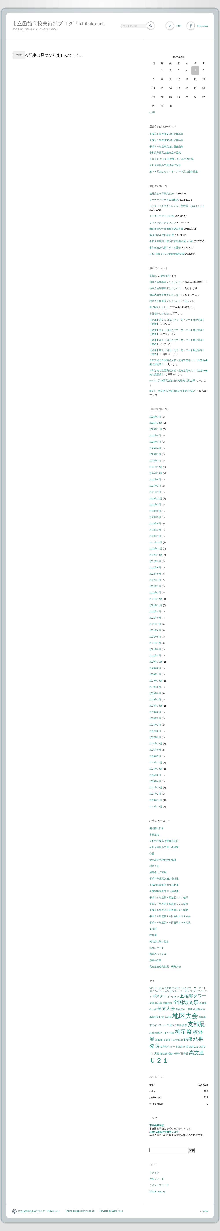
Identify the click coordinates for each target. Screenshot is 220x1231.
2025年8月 (155, 441)
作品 (151, 853)
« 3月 (152, 112)
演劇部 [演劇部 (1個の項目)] (166, 1040)
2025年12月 (155, 422)
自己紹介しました (159, 307)
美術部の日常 (156, 828)
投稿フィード (156, 1179)
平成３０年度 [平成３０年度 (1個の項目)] (174, 1025)
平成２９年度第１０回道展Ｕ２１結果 (170, 916)
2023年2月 (155, 530)
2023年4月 (155, 523)
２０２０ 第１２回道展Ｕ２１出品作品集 (171, 159)
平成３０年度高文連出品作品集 (166, 146)
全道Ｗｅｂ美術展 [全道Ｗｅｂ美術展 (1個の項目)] (185, 1009)
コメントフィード (159, 1185)
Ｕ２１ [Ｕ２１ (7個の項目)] (159, 1060)
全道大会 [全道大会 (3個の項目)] (166, 1008)
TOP (19, 55)
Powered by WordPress (111, 1211)
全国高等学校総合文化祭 (162, 859)
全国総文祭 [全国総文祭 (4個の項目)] (185, 1002)
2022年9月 (155, 561)
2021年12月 (155, 599)
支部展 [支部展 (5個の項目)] (196, 1024)
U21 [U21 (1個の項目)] (151, 988)
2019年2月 (155, 699)
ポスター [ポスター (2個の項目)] (159, 996)
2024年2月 (155, 485)
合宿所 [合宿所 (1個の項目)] (168, 1017)
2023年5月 (155, 517)
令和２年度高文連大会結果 (163, 847)
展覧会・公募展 (157, 872)
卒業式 (153, 275)
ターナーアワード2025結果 (164, 199)
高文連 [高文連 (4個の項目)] (196, 1053)
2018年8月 (155, 712)
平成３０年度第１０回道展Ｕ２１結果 (170, 922)
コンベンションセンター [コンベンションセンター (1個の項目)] (165, 991)
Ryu (187, 301)
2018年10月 (155, 705)
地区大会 (154, 866)
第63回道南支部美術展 (161, 235)
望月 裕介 (165, 275)
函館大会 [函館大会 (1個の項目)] (200, 1009)
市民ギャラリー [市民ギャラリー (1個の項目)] (157, 1025)
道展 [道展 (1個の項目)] (185, 1046)
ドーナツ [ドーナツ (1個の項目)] (184, 991)
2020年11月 (155, 661)
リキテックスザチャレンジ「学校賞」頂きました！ (177, 206)
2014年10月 (155, 787)
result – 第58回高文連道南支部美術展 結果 (172, 380)
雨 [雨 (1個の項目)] (181, 1053)
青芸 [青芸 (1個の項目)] (185, 1053)
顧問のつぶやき (157, 954)
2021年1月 (155, 655)
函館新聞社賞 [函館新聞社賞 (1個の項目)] (156, 1017)
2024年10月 (155, 473)
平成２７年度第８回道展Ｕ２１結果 (168, 903)
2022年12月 (155, 542)
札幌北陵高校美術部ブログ (163, 1132)
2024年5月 (155, 479)
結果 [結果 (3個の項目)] (188, 1039)
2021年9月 (155, 611)
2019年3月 (155, 693)
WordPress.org (157, 1191)
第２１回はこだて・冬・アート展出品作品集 (173, 171)
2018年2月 (155, 724)
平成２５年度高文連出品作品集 (166, 134)
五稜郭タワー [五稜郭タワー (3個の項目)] (193, 995)
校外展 (153, 935)
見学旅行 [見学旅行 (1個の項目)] (165, 1046)
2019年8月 (155, 687)
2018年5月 (155, 718)
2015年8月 (155, 775)
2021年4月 (155, 643)
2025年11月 (155, 429)
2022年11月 (155, 548)
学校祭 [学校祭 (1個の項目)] (202, 1017)
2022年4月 (155, 580)
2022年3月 (155, 586)
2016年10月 (155, 743)
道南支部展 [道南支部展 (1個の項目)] (176, 1046)
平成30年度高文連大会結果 (164, 891)
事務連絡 (154, 834)
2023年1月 (155, 536)
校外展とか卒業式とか (161, 193)
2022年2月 (155, 592)
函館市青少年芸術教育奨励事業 (166, 228)
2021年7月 (155, 624)
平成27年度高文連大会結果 (164, 878)
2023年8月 (155, 504)
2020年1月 (155, 674)
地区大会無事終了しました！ (165, 282)
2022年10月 (155, 555)
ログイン (154, 1172)
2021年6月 (155, 630)
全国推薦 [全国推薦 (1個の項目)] (167, 1003)
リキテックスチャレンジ (162, 222)
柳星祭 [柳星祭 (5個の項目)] (183, 1032)
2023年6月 (155, 511)
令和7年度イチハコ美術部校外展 (167, 254)
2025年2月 (155, 454)
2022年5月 (155, 574)
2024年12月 (155, 467)
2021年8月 (155, 617)
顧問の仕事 (155, 960)
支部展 (153, 929)
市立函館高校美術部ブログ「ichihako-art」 (60, 23)
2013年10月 (155, 806)
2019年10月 (155, 680)
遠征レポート (156, 948)
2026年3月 (155, 416)
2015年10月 (155, 768)
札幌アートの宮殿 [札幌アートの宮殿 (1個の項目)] (164, 1033)
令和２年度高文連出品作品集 (165, 165)
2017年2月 (155, 737)
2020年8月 (155, 668)
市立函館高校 (156, 1125)
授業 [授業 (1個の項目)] (184, 1025)
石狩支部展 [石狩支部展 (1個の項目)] (177, 1040)
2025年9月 (155, 435)
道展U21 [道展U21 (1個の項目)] (193, 1046)
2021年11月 (155, 605)
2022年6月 (155, 567)
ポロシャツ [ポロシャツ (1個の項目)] (173, 996)
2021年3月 (155, 649)
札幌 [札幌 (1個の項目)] (151, 1033)
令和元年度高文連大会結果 (163, 840)
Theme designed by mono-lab (80, 1211)
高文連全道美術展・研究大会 (165, 966)
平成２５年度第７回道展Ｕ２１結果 (168, 897)
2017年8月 (155, 731)
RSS (179, 26)
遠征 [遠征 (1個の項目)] (162, 1053)
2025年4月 (155, 448)
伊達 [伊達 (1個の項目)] (151, 1003)
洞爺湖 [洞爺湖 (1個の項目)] (158, 1040)
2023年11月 (155, 498)
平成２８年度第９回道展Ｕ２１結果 (168, 910)
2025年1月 (155, 460)
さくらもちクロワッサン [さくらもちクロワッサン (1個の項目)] (167, 988)
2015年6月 (155, 781)
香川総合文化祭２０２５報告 (165, 247)
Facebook (202, 26)
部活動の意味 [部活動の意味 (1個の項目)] (172, 1053)
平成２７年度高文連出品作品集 (166, 140)
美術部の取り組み (159, 941)
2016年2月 (155, 756)
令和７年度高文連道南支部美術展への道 (171, 241)
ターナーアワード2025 (161, 216)
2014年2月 (155, 793)
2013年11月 (155, 800)
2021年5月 (155, 636)
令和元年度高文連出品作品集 (165, 152)
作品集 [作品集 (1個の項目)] (158, 1003)
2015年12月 (155, 762)
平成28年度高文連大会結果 (164, 885)
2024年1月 (155, 492)
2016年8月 (155, 749)
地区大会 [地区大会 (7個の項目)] (185, 1015)
